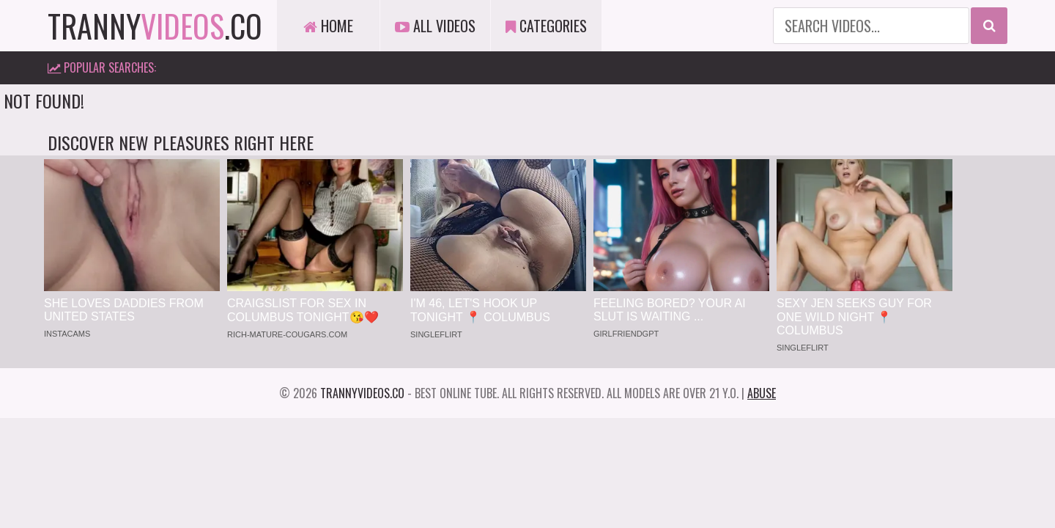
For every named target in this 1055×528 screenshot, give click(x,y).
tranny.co (155, 25)
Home (328, 26)
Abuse (761, 393)
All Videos (435, 26)
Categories (546, 26)
